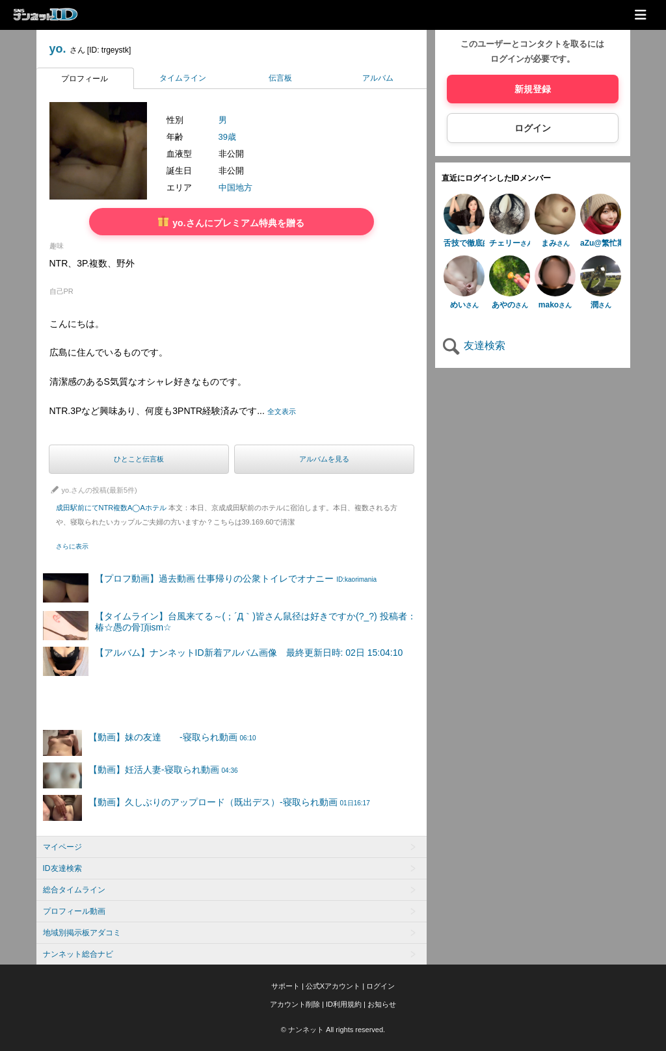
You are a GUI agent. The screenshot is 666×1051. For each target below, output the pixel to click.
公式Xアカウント (333, 986)
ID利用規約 (344, 1004)
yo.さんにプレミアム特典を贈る (231, 221)
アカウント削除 (295, 1004)
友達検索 (473, 345)
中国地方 (235, 187)
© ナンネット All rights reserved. (333, 1029)
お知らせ (381, 1004)
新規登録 (532, 89)
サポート (285, 986)
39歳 (227, 137)
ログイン (532, 128)
